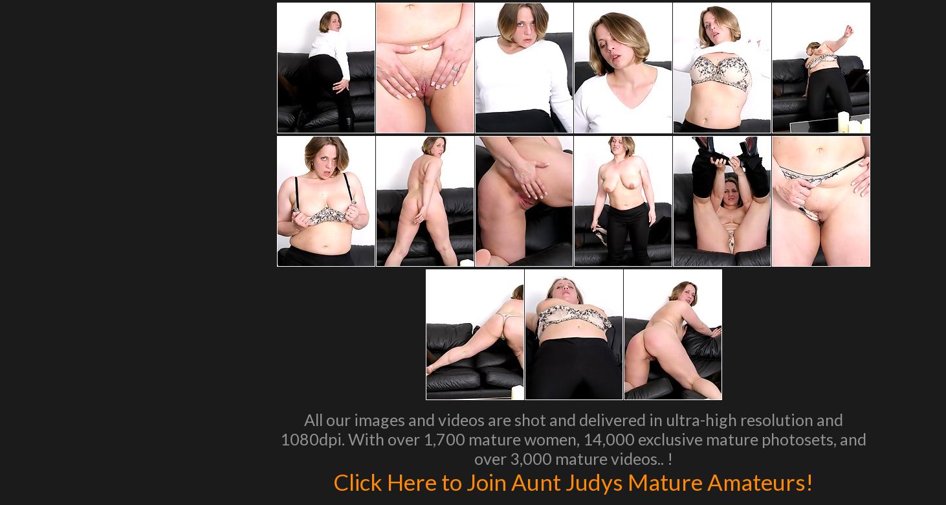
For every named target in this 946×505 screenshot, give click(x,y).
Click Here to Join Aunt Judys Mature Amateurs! (573, 481)
